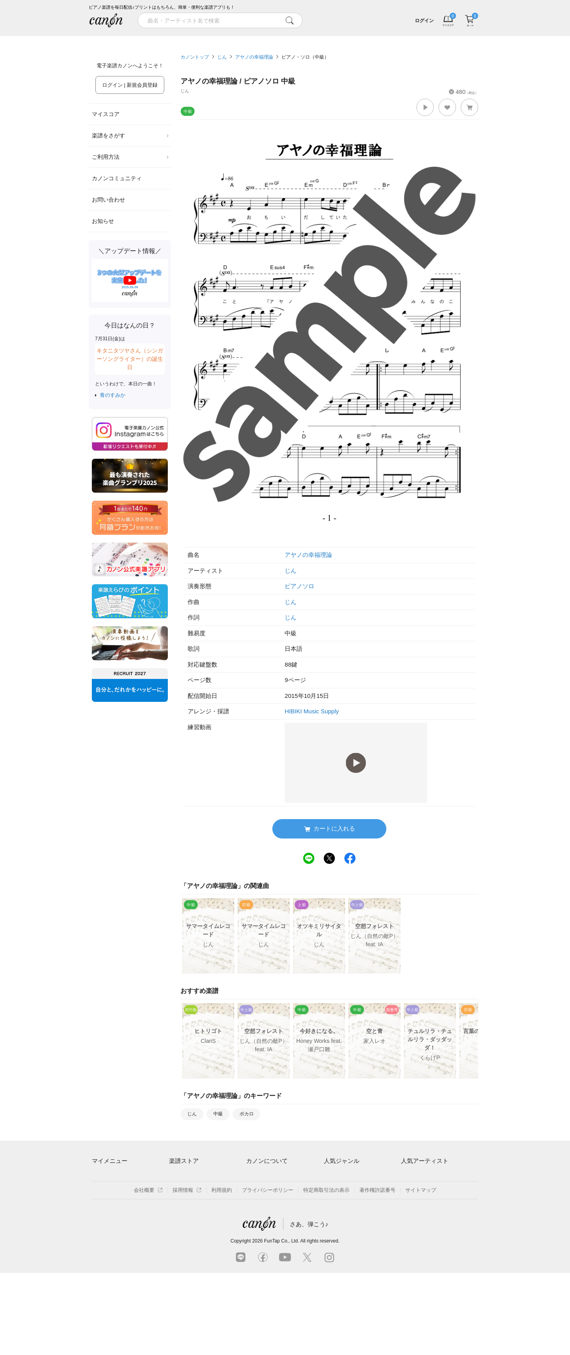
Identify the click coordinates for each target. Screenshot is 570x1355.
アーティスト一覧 (189, 1176)
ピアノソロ (299, 586)
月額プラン (259, 1190)
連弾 (329, 1176)
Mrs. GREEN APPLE (424, 1190)
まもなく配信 (184, 1231)
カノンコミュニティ (117, 178)
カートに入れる (329, 829)
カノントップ (194, 57)
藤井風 (408, 1176)
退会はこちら (107, 1203)
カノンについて (267, 1160)
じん (222, 57)
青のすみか (112, 395)
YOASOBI (412, 1217)
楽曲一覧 (179, 1190)
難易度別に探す (187, 1203)
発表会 (331, 1231)
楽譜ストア (184, 1160)
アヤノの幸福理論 (254, 57)
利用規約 (221, 1272)
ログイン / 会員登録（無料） (125, 1190)
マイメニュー (109, 1160)
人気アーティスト (424, 1160)
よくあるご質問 (264, 1217)
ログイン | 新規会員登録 (130, 85)
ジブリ (331, 1217)
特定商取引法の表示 (326, 1272)
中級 (218, 1114)
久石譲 (408, 1231)
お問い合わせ (108, 199)
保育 (329, 1203)
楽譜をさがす (130, 135)
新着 (334, 39)
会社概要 (148, 1272)
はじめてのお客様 (266, 1203)
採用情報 (187, 1272)
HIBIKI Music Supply (312, 711)
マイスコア (106, 114)
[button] (425, 107)
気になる (432, 39)
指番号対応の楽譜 (189, 1245)
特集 (137, 39)
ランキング (236, 39)
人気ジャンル (341, 1160)
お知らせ (103, 221)
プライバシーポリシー (267, 1272)
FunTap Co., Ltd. (281, 1323)
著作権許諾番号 (377, 1272)
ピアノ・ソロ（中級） (305, 57)
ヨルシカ (411, 1203)
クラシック (337, 1190)
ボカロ (246, 1114)
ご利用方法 (130, 157)
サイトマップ (420, 1272)
